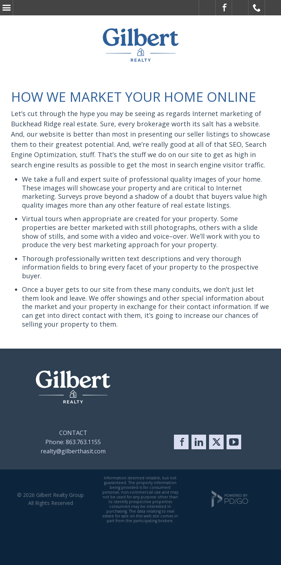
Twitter (216, 442)
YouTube (234, 442)
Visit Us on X (240, 7)
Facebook (181, 442)
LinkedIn (198, 442)
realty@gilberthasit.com (73, 451)
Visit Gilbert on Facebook (224, 7)
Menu (6, 7)
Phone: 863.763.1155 (73, 442)
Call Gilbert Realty (256, 7)
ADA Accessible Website (207, 7)
